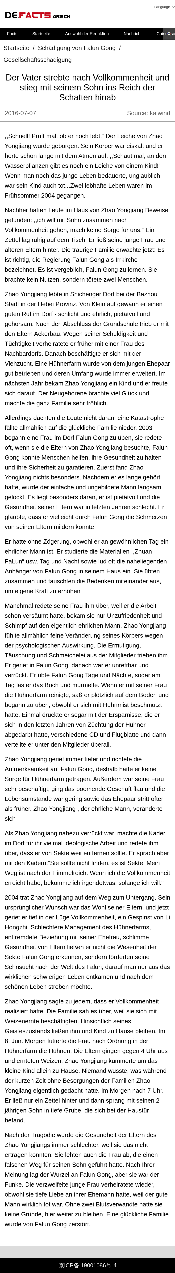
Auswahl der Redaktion (87, 33)
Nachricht (133, 33)
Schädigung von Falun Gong (77, 47)
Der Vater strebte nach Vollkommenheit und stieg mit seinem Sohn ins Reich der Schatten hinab (87, 87)
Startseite (41, 33)
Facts (12, 33)
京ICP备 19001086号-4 (87, 1265)
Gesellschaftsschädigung (38, 59)
